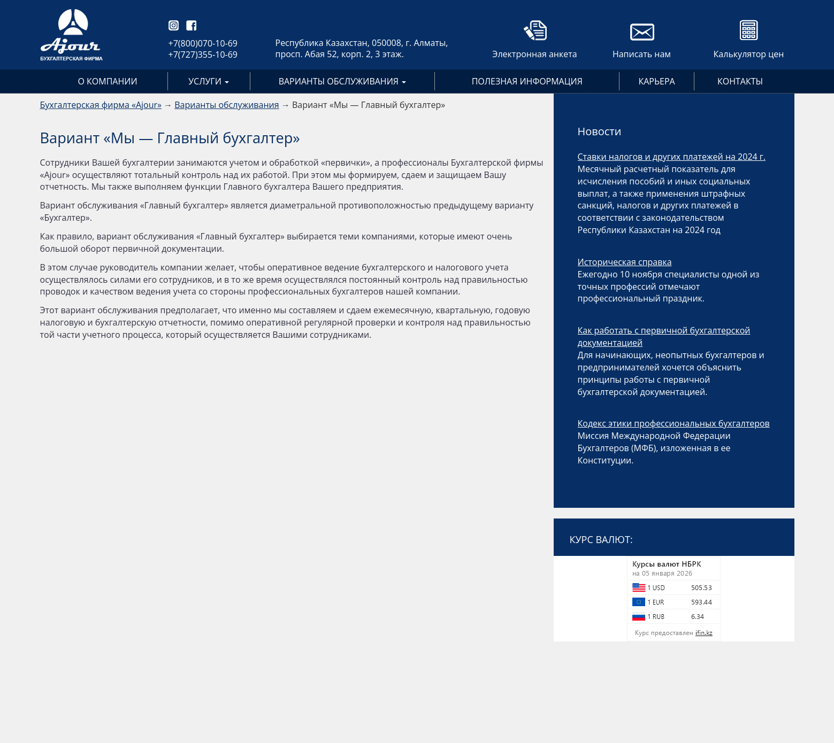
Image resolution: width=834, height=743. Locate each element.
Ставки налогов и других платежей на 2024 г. (672, 156)
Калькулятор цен (749, 54)
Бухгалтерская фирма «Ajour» (101, 105)
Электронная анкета (534, 54)
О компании (107, 81)
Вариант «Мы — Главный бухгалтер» (368, 105)
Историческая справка (625, 262)
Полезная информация (527, 81)
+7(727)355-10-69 (203, 54)
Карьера (656, 81)
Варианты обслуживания (342, 81)
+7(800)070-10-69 (203, 43)
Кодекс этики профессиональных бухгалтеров (674, 423)
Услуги (208, 81)
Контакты (740, 81)
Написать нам (642, 54)
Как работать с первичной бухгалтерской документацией (664, 336)
